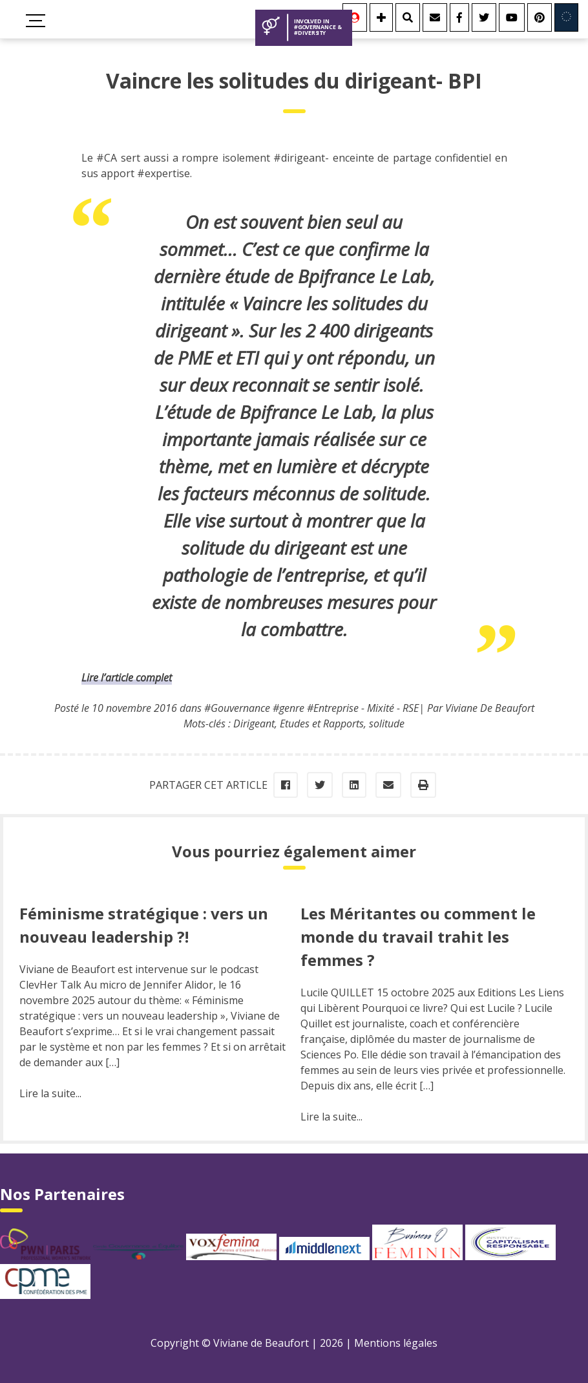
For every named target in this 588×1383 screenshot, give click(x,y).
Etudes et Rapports (322, 723)
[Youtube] (512, 17)
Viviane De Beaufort (489, 708)
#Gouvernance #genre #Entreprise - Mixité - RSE (311, 708)
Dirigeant (254, 723)
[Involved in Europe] (566, 17)
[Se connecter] (354, 17)
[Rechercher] (407, 17)
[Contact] (435, 17)
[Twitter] (484, 17)
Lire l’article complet (126, 677)
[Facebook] (459, 17)
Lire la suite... (50, 1093)
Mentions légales (395, 1343)
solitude (386, 723)
